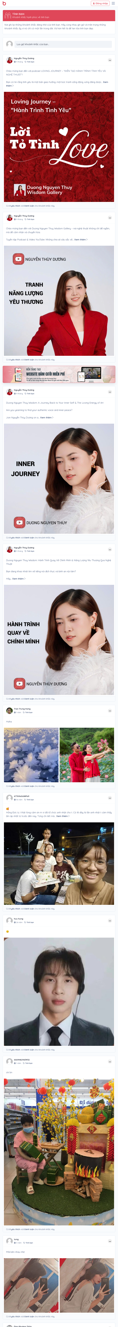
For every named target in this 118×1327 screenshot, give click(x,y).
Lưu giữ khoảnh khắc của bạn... (33, 44)
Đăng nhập (100, 3)
